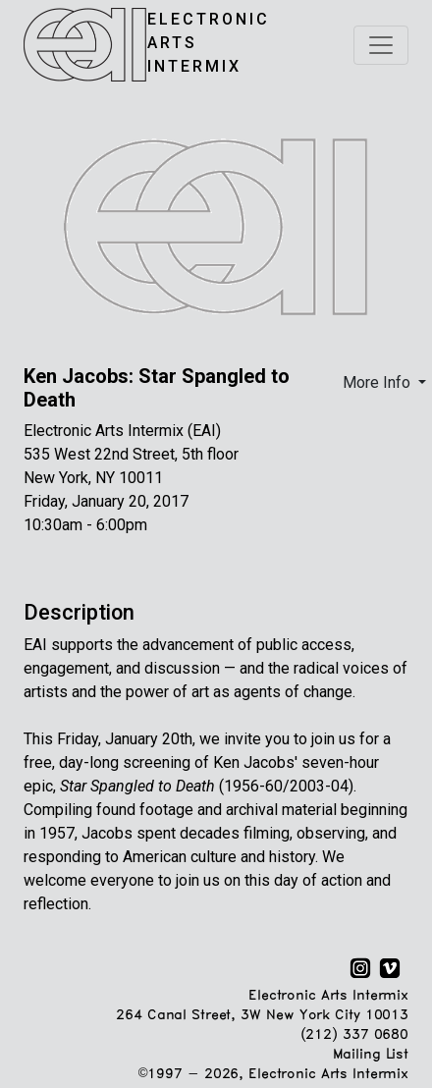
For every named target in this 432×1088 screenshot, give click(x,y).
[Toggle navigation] (380, 45)
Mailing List (370, 1055)
